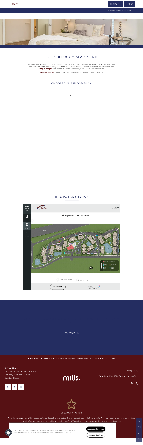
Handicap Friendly (136, 391)
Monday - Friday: (12, 378)
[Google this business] (21, 394)
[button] (115, 4)
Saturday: (9, 382)
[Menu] (13, 4)
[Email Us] (139, 427)
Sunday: (8, 385)
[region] (62, 432)
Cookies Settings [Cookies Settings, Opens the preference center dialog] (95, 435)
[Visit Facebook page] (8, 394)
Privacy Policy (132, 377)
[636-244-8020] (139, 421)
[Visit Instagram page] (14, 394)
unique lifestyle (45, 76)
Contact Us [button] (71, 340)
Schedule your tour (47, 79)
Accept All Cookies (95, 429)
